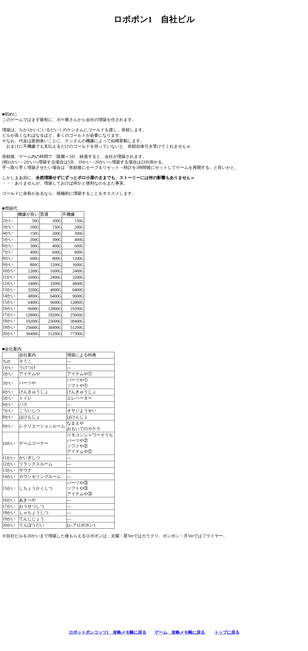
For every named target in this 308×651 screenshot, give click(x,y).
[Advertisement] (154, 66)
